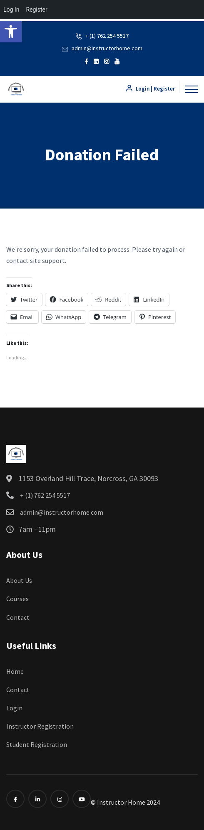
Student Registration (36, 744)
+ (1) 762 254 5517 (107, 35)
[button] (11, 31)
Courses (17, 598)
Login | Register (150, 88)
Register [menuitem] (36, 9)
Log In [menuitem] (11, 9)
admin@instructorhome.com (107, 48)
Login (14, 708)
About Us (19, 580)
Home (15, 671)
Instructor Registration (40, 726)
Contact (18, 617)
